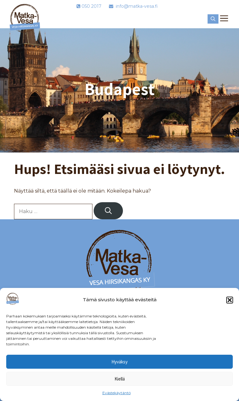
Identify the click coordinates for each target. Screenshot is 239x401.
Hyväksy (119, 362)
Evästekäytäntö (116, 392)
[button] (230, 300)
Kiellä (120, 379)
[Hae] (108, 210)
